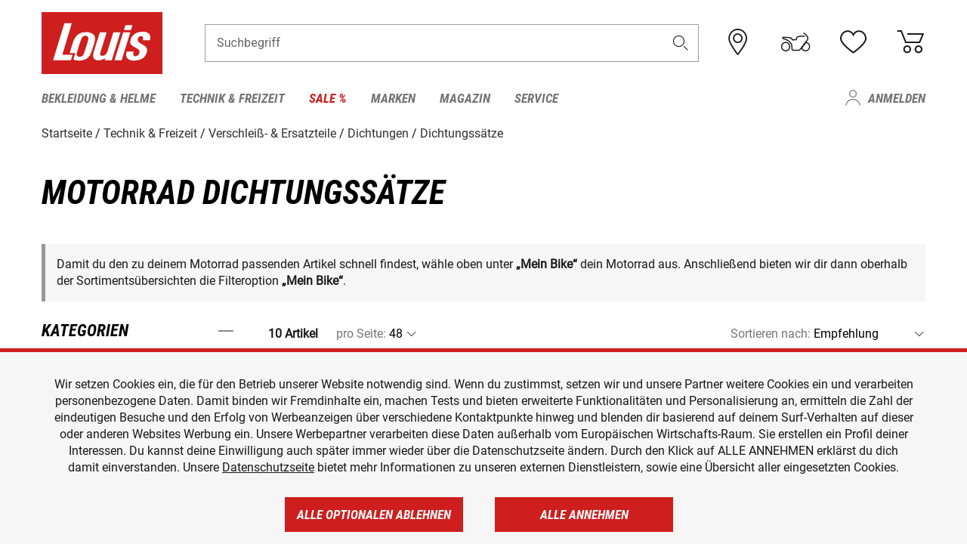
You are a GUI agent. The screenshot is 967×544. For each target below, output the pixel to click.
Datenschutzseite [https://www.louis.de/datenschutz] (268, 467)
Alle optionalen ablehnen (374, 514)
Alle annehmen (584, 514)
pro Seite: (361, 333)
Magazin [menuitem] (465, 98)
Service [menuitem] (536, 98)
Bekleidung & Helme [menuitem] (99, 98)
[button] (681, 42)
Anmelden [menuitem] (896, 98)
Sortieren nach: (771, 333)
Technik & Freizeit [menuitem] (232, 98)
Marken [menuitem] (393, 98)
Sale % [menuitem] (328, 98)
